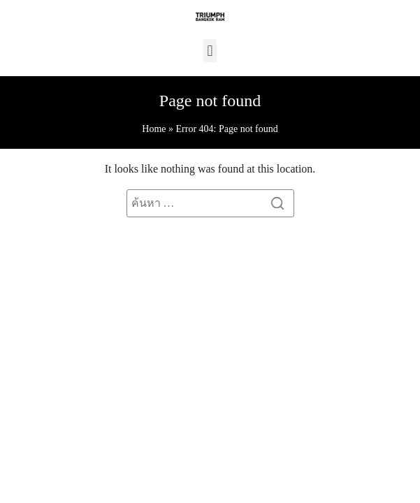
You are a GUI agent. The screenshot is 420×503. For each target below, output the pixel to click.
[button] (210, 50)
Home (154, 129)
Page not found (210, 101)
